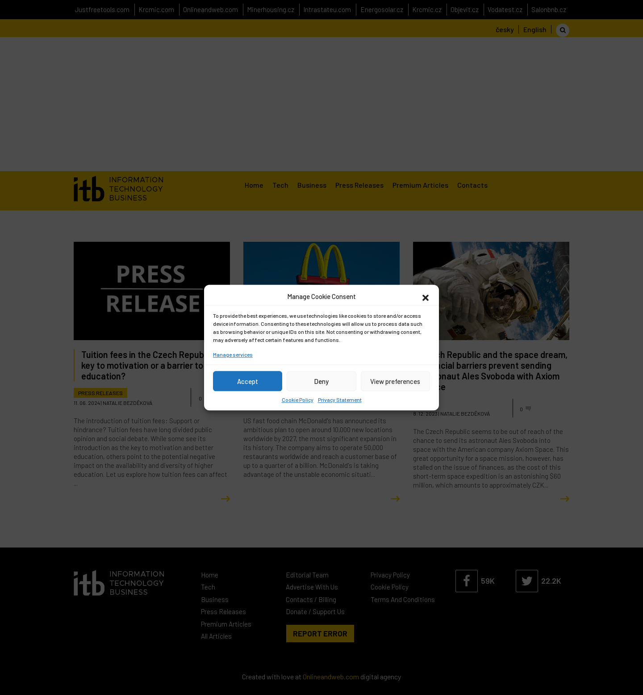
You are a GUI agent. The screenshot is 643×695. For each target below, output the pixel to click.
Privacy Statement (340, 399)
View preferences (395, 381)
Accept (247, 381)
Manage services (233, 354)
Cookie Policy (297, 399)
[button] (425, 296)
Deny (321, 381)
